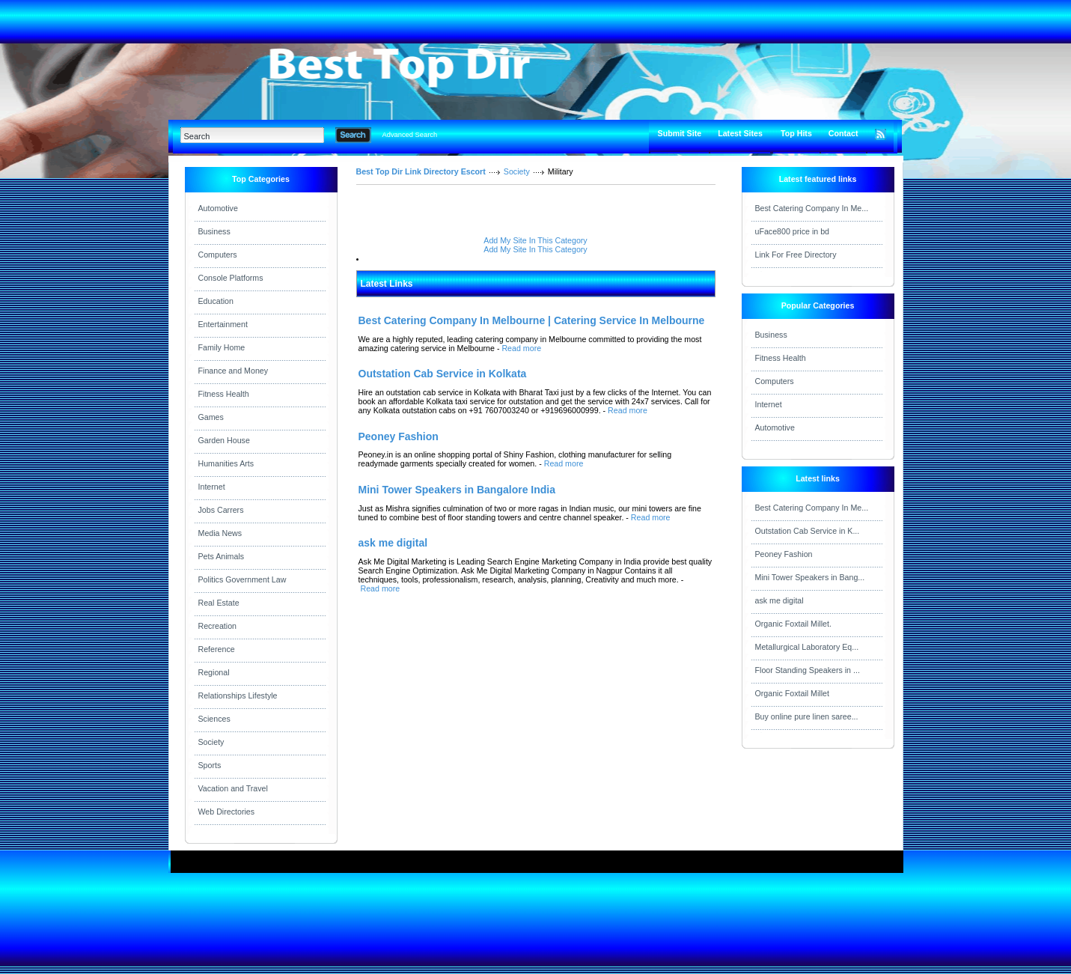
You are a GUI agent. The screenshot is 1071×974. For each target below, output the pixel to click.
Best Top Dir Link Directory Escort (421, 171)
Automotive (218, 208)
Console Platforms (230, 277)
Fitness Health (223, 393)
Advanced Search (410, 135)
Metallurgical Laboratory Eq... (807, 646)
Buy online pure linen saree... (806, 716)
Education (216, 300)
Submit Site (680, 133)
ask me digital (779, 600)
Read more (521, 348)
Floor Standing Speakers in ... (807, 670)
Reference (216, 649)
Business (214, 231)
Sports (210, 765)
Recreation (217, 625)
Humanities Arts (226, 463)
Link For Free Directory (796, 254)
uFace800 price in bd (792, 231)
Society (211, 741)
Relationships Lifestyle (238, 695)
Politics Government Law (242, 579)
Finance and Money (233, 370)
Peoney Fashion (784, 554)
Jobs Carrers (221, 509)
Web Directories (226, 811)
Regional (214, 672)
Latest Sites (740, 133)
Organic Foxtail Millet (792, 693)
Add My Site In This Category (535, 240)
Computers (217, 254)
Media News (220, 533)
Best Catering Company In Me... (812, 208)
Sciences (214, 718)
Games (211, 417)
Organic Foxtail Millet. (793, 623)
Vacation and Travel (233, 788)
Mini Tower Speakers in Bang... (810, 577)
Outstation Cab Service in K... (807, 530)
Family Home (221, 347)
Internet (211, 486)
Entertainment (223, 324)
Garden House (224, 440)
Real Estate (218, 602)
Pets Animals (221, 556)
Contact (843, 133)
